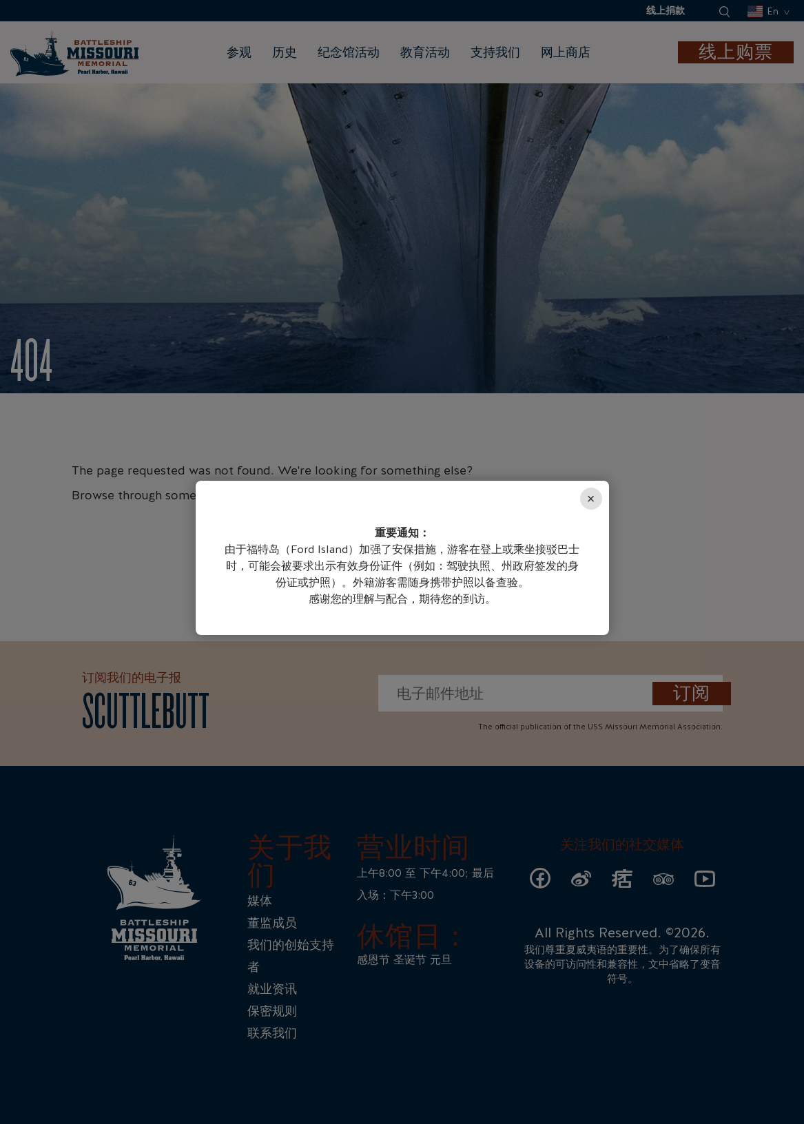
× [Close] (591, 498)
